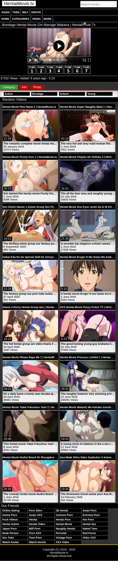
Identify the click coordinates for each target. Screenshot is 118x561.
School (64, 93)
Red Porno (89, 533)
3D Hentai (62, 510)
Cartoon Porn (64, 515)
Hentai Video (37, 524)
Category (9, 87)
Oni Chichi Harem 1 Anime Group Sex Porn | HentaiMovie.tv (40, 206)
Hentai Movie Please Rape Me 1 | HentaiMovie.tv (33, 357)
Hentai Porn (63, 519)
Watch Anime (10, 542)
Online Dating (10, 510)
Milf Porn (34, 528)
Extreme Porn (91, 515)
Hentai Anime (10, 524)
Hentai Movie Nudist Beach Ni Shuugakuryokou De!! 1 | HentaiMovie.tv (47, 457)
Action (9, 93)
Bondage (37, 93)
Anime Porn (9, 515)
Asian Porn (90, 510)
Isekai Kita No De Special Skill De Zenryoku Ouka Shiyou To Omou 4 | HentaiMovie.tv (56, 257)
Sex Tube (8, 537)
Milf (25, 12)
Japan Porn (9, 528)
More (47, 18)
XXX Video (62, 542)
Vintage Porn (64, 537)
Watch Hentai (37, 542)
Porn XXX (35, 533)
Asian (5, 12)
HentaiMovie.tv (19, 3)
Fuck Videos (10, 519)
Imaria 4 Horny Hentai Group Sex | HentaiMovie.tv (34, 307)
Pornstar (61, 533)
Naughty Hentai (65, 528)
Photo (37, 87)
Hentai (36, 12)
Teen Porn (35, 537)
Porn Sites (35, 510)
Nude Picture (10, 533)
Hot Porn (88, 519)
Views (36, 18)
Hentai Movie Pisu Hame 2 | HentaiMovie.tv (29, 106)
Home (5, 18)
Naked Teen (90, 528)
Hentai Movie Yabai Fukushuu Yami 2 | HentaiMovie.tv (36, 407)
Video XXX (89, 537)
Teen (15, 12)
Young (91, 93)
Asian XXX (35, 515)
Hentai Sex (89, 524)
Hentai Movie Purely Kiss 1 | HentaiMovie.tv (30, 156)
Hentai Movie (64, 524)
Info (24, 87)
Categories (20, 18)
